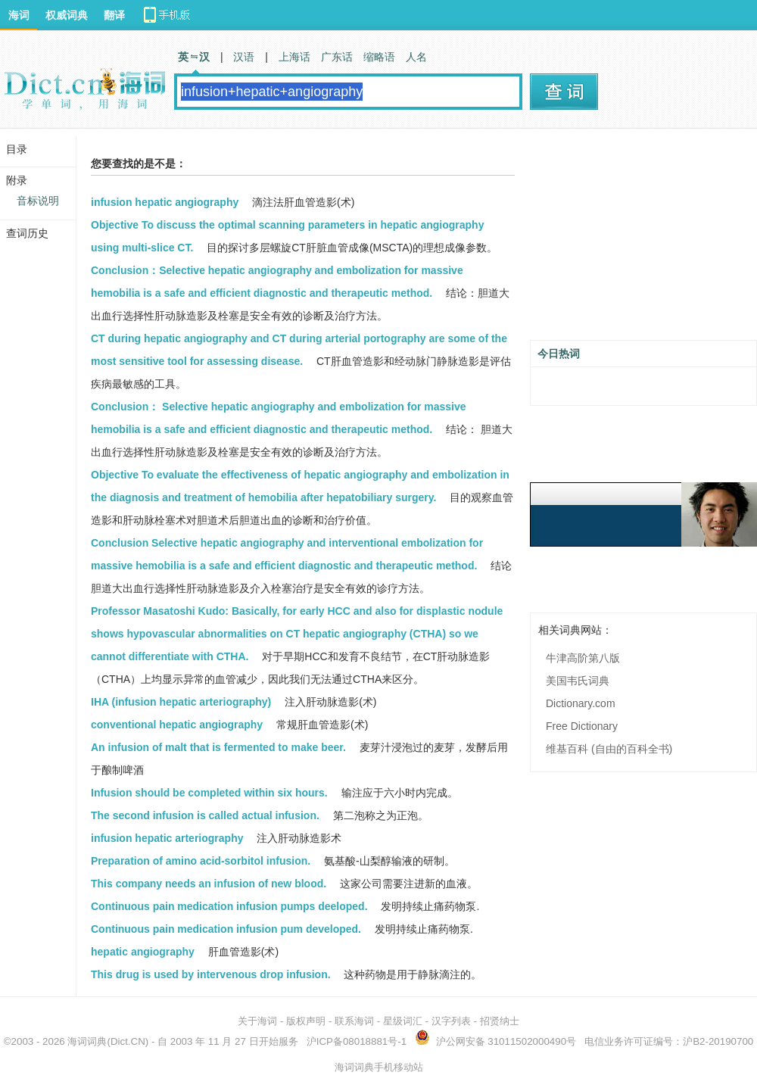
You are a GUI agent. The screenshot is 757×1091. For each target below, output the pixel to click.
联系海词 (354, 1021)
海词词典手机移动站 (379, 1067)
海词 (19, 15)
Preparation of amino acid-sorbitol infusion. (200, 861)
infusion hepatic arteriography (167, 838)
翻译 (114, 15)
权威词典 (66, 15)
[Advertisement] (643, 240)
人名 (416, 57)
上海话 (294, 57)
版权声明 (306, 1021)
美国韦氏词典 (577, 681)
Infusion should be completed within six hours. (209, 793)
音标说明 (38, 201)
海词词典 (87, 1041)
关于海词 (257, 1021)
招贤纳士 (499, 1021)
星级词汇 (402, 1021)
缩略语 (379, 57)
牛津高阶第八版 (583, 658)
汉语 (243, 57)
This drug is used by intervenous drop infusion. (211, 974)
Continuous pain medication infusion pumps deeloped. (229, 906)
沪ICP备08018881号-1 (357, 1041)
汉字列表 (451, 1021)
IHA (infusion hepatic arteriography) (181, 702)
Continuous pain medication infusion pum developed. (226, 929)
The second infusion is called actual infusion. (205, 815)
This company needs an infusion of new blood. (208, 883)
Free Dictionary (582, 726)
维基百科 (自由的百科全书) (609, 749)
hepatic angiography (143, 952)
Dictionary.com (580, 703)
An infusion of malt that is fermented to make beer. (218, 747)
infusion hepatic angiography (164, 202)
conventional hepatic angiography (177, 725)
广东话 (337, 57)
